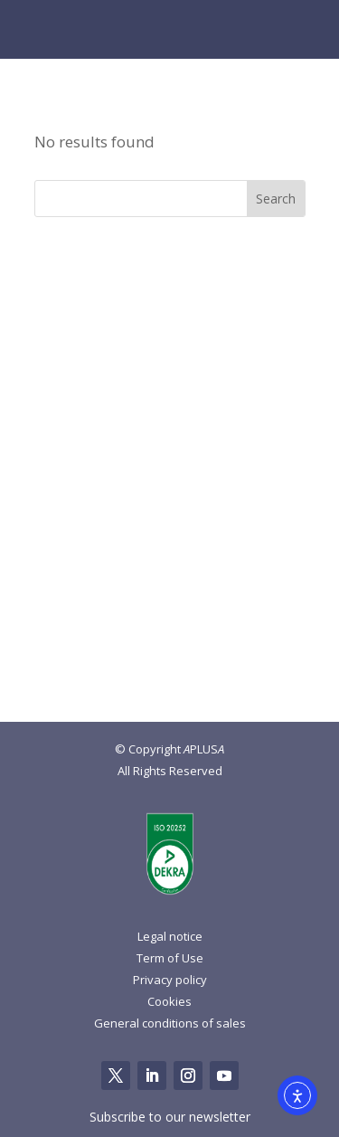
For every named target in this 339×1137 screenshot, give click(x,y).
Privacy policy (170, 979)
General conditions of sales (170, 1023)
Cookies (169, 1001)
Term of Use (170, 958)
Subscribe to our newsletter (169, 1116)
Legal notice (169, 936)
